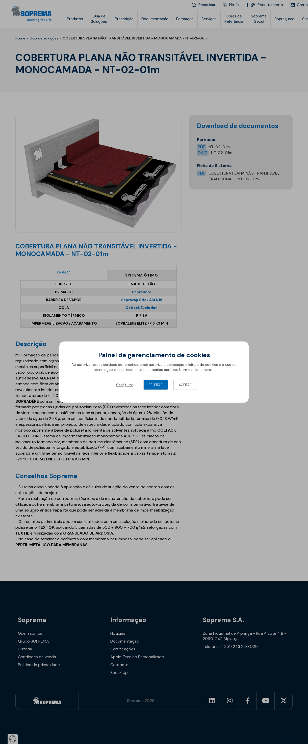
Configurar (124, 385)
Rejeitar (156, 385)
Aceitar (185, 385)
